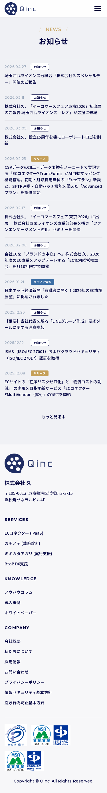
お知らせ (40, 67)
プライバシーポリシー (25, 682)
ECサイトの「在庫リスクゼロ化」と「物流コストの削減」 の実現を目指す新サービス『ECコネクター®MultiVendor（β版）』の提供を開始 (53, 388)
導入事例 (13, 602)
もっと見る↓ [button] (54, 416)
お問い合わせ (17, 672)
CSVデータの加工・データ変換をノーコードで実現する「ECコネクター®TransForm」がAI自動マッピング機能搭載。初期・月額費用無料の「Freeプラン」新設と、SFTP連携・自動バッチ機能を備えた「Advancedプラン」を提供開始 (53, 179)
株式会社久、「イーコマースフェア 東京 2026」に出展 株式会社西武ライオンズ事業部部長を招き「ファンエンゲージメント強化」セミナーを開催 (53, 223)
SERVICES (17, 519)
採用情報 (13, 661)
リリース (40, 158)
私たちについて (19, 651)
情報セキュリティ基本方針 (28, 692)
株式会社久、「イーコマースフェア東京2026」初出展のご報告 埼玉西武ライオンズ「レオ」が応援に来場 (53, 109)
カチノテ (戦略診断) (22, 543)
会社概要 (13, 641)
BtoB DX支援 (16, 564)
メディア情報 (42, 282)
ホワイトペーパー (21, 612)
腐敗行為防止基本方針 (25, 702)
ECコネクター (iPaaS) (24, 533)
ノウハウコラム (19, 592)
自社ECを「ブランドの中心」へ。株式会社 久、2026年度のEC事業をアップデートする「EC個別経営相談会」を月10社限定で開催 (52, 260)
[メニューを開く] (97, 8)
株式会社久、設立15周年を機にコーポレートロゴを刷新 (53, 140)
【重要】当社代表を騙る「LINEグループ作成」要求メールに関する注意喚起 (52, 324)
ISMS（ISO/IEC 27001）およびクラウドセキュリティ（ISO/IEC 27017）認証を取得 (52, 355)
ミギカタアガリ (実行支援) (28, 553)
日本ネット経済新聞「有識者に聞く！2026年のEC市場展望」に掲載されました (53, 293)
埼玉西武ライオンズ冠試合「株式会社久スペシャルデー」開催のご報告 (52, 79)
